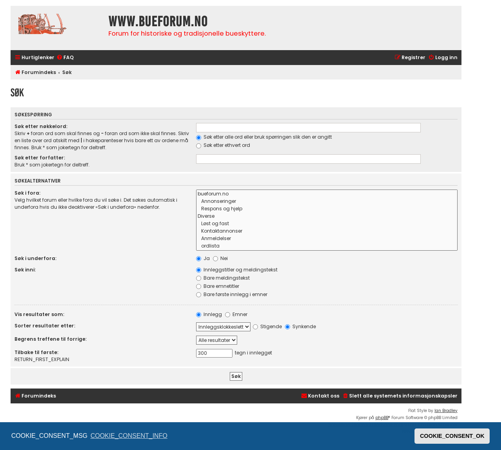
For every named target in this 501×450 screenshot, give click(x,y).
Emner (236, 314)
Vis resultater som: (39, 314)
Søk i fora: (27, 193)
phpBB (381, 418)
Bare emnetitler (217, 286)
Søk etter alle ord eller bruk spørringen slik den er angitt (264, 137)
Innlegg (209, 314)
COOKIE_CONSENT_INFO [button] (128, 435)
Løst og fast (327, 224)
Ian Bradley (446, 411)
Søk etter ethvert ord (223, 145)
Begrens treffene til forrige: (50, 339)
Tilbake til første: (36, 352)
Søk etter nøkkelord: (40, 126)
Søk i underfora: (35, 258)
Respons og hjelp (327, 209)
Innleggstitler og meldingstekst (237, 269)
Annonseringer (327, 201)
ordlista (327, 246)
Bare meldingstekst (223, 278)
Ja (203, 258)
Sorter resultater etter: (44, 325)
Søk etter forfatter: (39, 157)
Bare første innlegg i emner (231, 294)
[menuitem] (65, 57)
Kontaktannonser (327, 231)
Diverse (327, 216)
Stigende (267, 326)
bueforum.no (327, 194)
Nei (220, 258)
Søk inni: (25, 269)
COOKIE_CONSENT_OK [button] (452, 436)
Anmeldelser (327, 238)
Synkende (300, 326)
